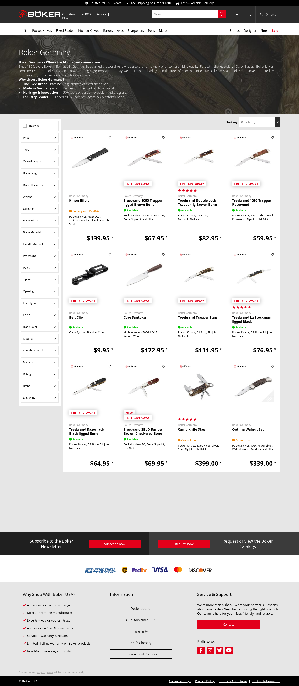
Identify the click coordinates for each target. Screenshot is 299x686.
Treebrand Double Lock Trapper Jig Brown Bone (197, 202)
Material (28, 338)
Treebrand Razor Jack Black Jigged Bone (86, 431)
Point (26, 268)
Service (101, 14)
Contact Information (266, 681)
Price (26, 138)
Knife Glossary (141, 643)
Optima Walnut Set (248, 429)
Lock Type (29, 303)
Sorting (231, 122)
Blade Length (31, 173)
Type (26, 149)
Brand (27, 386)
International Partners (141, 654)
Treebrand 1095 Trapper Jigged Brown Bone (143, 202)
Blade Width (30, 220)
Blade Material (32, 232)
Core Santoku (135, 317)
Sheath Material (33, 350)
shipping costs (45, 672)
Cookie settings (180, 681)
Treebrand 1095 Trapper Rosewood (251, 202)
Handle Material (33, 244)
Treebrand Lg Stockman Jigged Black (251, 319)
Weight (27, 197)
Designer (28, 208)
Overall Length (32, 161)
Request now (184, 544)
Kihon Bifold (79, 200)
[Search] (222, 14)
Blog (65, 18)
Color (26, 315)
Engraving (29, 397)
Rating (27, 374)
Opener (27, 279)
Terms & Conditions (233, 681)
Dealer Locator (141, 608)
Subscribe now (114, 544)
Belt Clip (76, 317)
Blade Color (30, 327)
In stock (34, 126)
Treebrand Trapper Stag (197, 317)
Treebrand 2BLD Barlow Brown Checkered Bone (143, 431)
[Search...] (189, 14)
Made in (28, 362)
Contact (228, 624)
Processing (29, 256)
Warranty (141, 631)
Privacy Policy (205, 681)
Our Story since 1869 (76, 14)
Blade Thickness (33, 185)
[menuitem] (76, 14)
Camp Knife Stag (191, 429)
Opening (28, 291)
